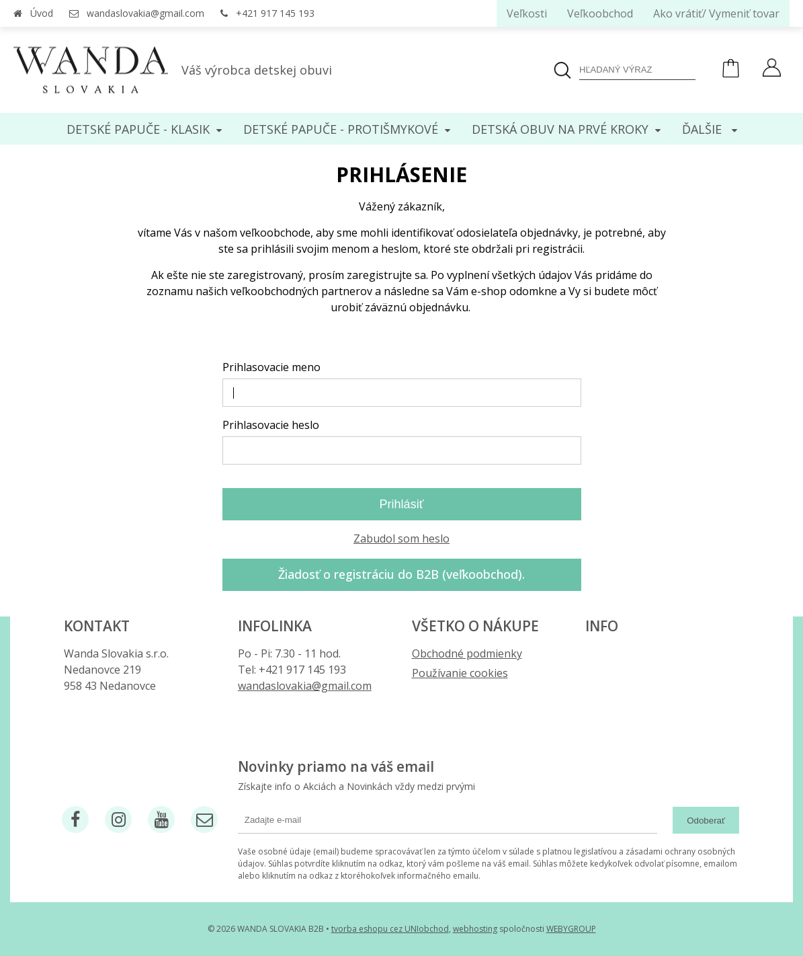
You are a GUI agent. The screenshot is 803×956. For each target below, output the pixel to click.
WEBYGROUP (571, 928)
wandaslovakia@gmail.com (145, 13)
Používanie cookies (460, 673)
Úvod (41, 13)
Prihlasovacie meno (271, 367)
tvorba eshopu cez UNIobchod (390, 928)
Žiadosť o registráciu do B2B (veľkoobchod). (401, 574)
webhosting (475, 928)
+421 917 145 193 (275, 13)
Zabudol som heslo (401, 538)
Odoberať (706, 820)
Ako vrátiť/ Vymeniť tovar (716, 13)
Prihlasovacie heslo (270, 424)
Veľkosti (527, 13)
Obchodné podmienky (467, 653)
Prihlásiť (402, 504)
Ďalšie (709, 129)
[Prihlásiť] (772, 69)
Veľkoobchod (600, 13)
